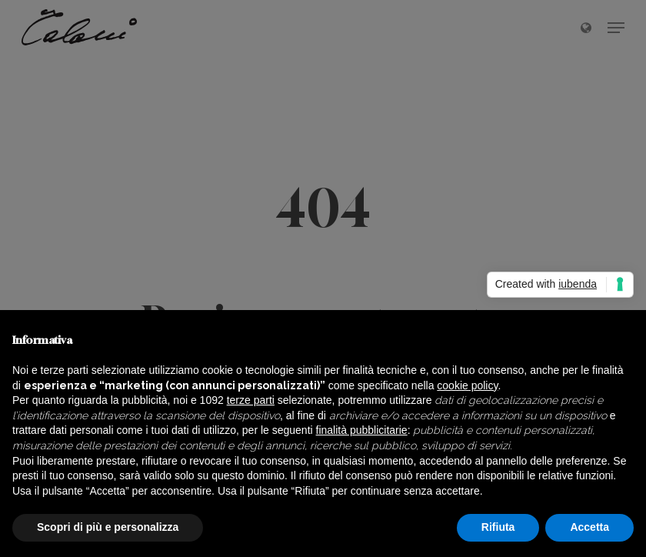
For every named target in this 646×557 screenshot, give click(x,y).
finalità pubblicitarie (362, 430)
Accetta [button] (589, 527)
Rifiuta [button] (498, 527)
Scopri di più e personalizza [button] (107, 527)
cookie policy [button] (467, 385)
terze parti (251, 400)
